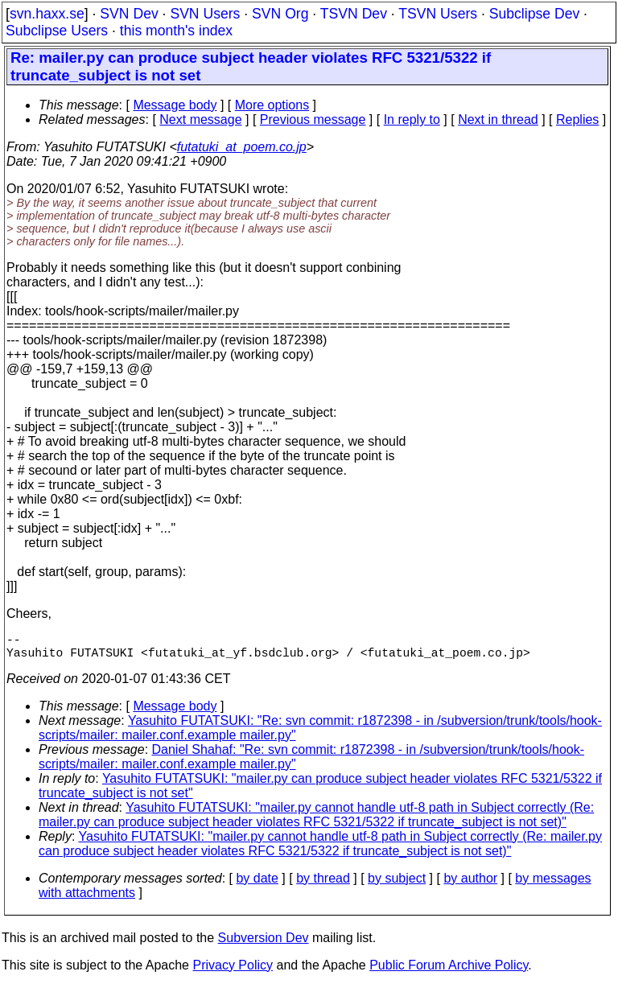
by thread (323, 884)
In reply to (412, 119)
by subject (397, 884)
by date (257, 884)
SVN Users (205, 14)
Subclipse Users (57, 31)
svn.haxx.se (47, 14)
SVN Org (280, 14)
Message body (174, 105)
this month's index (176, 31)
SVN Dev (129, 14)
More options (272, 105)
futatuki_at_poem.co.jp (242, 147)
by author (470, 884)
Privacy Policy (232, 971)
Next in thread (498, 119)
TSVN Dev (353, 14)
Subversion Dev (263, 944)
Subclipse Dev (534, 14)
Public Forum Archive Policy (448, 971)
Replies (577, 119)
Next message (200, 119)
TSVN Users (437, 14)
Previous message (313, 119)
